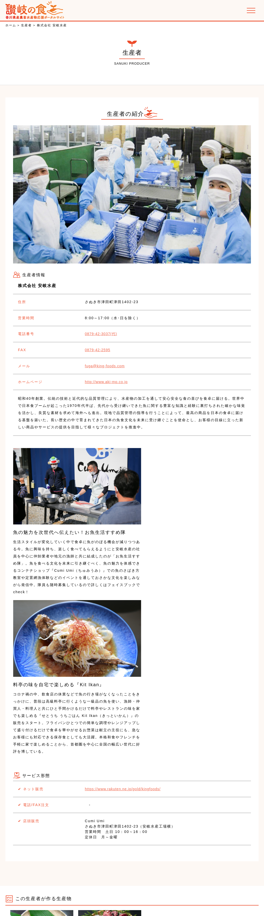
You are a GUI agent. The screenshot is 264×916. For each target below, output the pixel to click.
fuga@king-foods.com (95, 363)
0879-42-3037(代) (91, 333)
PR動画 (133, 890)
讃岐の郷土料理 (39, 890)
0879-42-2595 (87, 348)
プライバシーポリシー (188, 890)
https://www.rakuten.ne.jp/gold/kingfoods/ (113, 632)
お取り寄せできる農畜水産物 (156, 877)
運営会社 (155, 890)
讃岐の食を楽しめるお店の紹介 (215, 877)
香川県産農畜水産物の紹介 (83, 890)
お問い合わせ (226, 890)
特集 (116, 890)
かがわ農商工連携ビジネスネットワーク (90, 877)
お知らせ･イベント (32, 877)
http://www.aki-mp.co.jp (96, 378)
